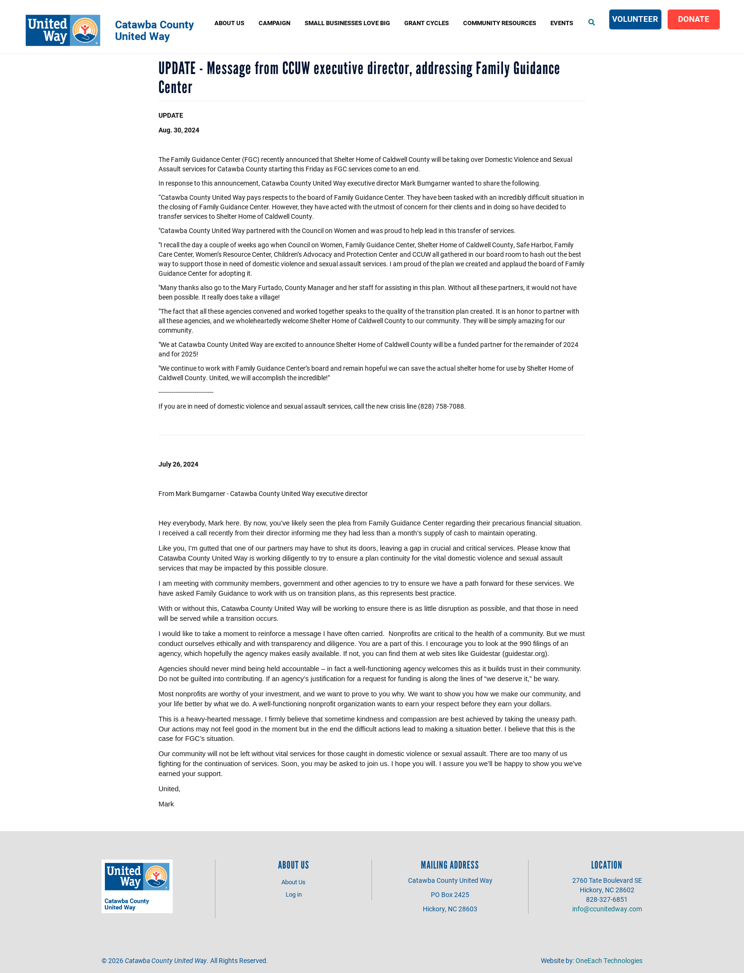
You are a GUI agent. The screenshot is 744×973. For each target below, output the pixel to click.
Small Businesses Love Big (347, 23)
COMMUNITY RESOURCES (499, 23)
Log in (294, 894)
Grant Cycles (426, 23)
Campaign (274, 23)
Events (561, 23)
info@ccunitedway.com (607, 908)
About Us (229, 23)
